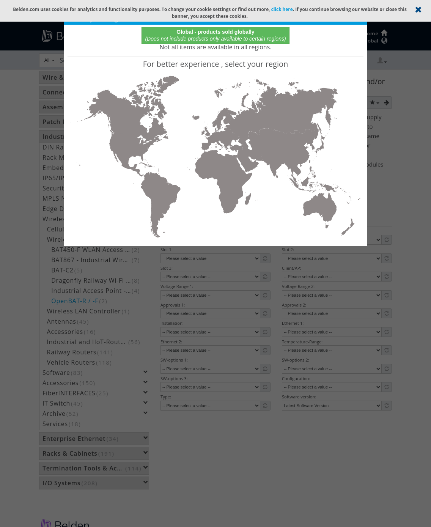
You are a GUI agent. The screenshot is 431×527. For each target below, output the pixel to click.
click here (282, 9)
